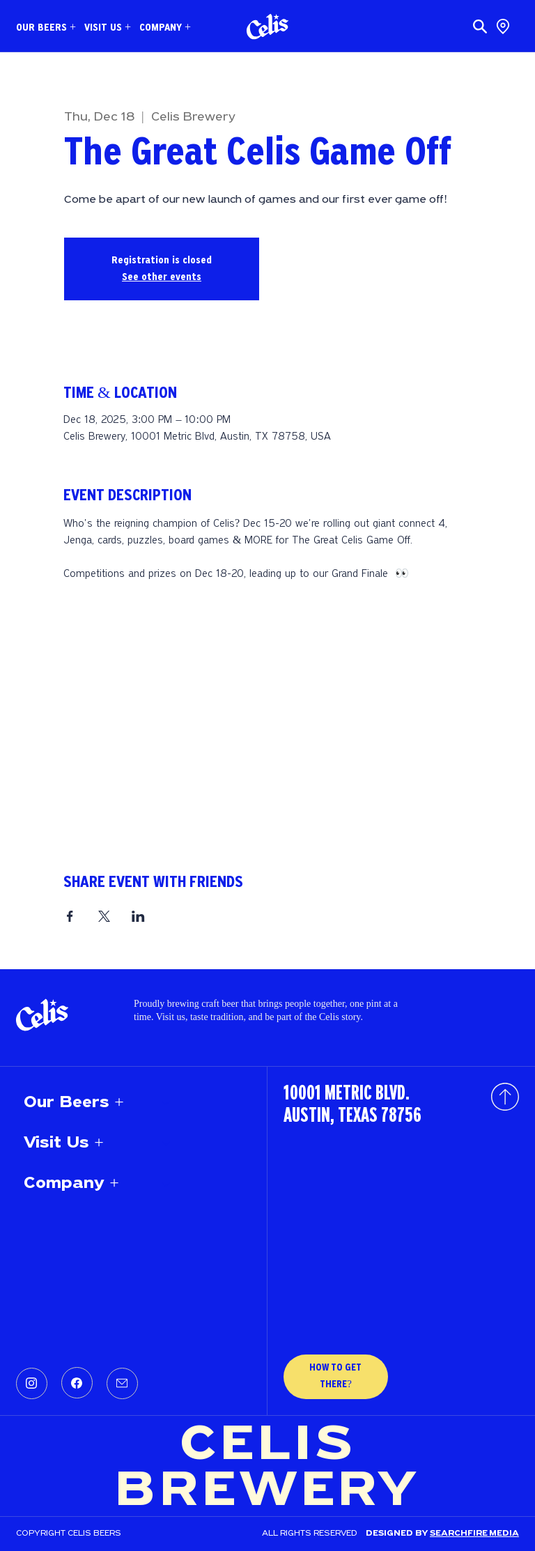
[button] (46, 28)
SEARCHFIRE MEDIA (474, 1533)
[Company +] (166, 1184)
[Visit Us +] (166, 1143)
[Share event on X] (104, 916)
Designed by (398, 1533)
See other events (161, 277)
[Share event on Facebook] (70, 916)
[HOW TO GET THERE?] (336, 1377)
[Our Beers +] (166, 1103)
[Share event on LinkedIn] (138, 916)
